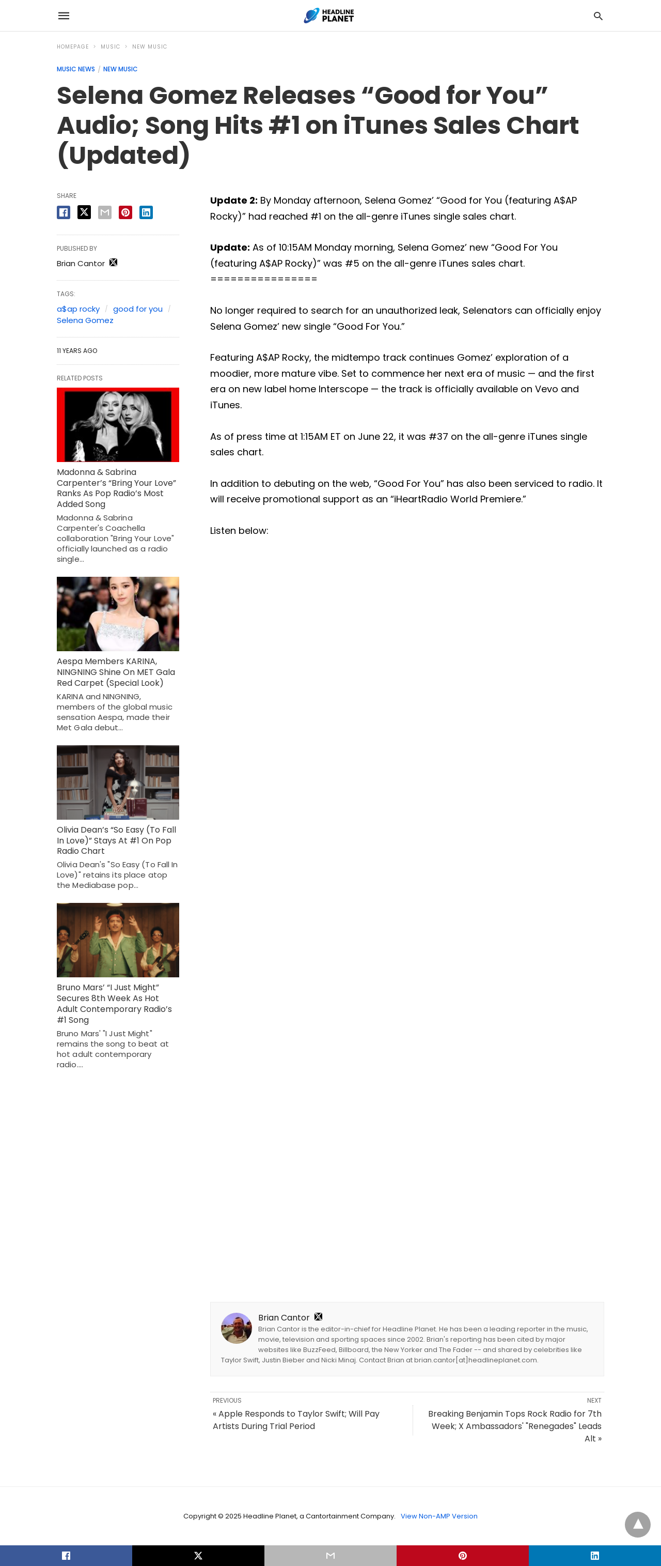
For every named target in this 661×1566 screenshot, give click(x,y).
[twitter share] (84, 212)
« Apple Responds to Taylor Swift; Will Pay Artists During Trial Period (296, 1420)
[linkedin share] (146, 212)
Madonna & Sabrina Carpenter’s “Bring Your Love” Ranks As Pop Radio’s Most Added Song (116, 488)
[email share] (105, 212)
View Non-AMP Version (439, 1516)
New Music (149, 47)
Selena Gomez (85, 320)
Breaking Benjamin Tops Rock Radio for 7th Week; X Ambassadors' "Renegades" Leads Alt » (515, 1426)
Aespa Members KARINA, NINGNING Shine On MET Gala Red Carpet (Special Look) (116, 672)
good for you (138, 308)
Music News (76, 69)
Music (110, 47)
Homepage (73, 47)
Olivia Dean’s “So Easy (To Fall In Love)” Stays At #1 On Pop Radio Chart (116, 840)
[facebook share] (63, 212)
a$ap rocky (78, 308)
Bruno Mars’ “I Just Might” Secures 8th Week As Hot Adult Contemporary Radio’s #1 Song (114, 1003)
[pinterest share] (125, 212)
